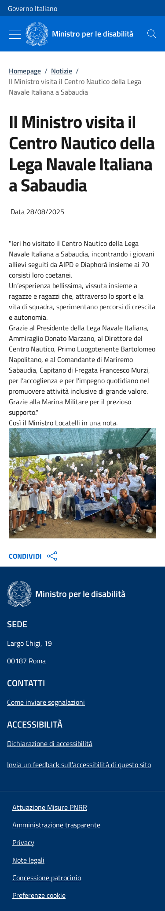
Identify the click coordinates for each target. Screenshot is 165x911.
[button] (39, 895)
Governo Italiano (32, 8)
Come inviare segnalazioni (46, 702)
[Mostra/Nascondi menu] (15, 35)
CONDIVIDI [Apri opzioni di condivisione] (34, 556)
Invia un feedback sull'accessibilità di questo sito (79, 764)
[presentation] (152, 34)
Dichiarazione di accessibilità (49, 743)
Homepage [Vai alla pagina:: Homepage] (25, 71)
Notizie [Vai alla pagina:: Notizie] (61, 71)
